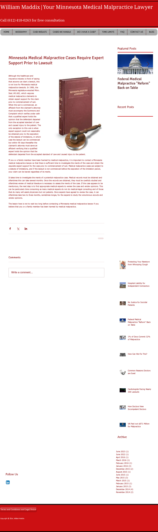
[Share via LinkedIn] (25, 228)
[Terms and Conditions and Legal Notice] (18, 509)
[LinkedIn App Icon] (8, 482)
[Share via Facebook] (10, 228)
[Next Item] (147, 64)
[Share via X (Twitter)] (18, 228)
